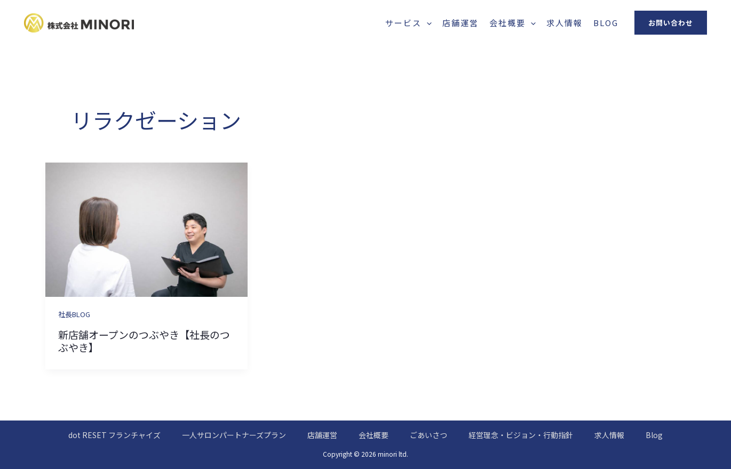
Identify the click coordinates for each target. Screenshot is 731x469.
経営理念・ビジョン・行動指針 (520, 435)
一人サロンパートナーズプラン (234, 435)
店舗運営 (460, 22)
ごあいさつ (428, 435)
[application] (427, 22)
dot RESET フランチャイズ (114, 435)
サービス (408, 22)
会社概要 (512, 22)
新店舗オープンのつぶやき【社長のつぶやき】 (144, 341)
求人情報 (564, 22)
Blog (605, 22)
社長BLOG (74, 314)
